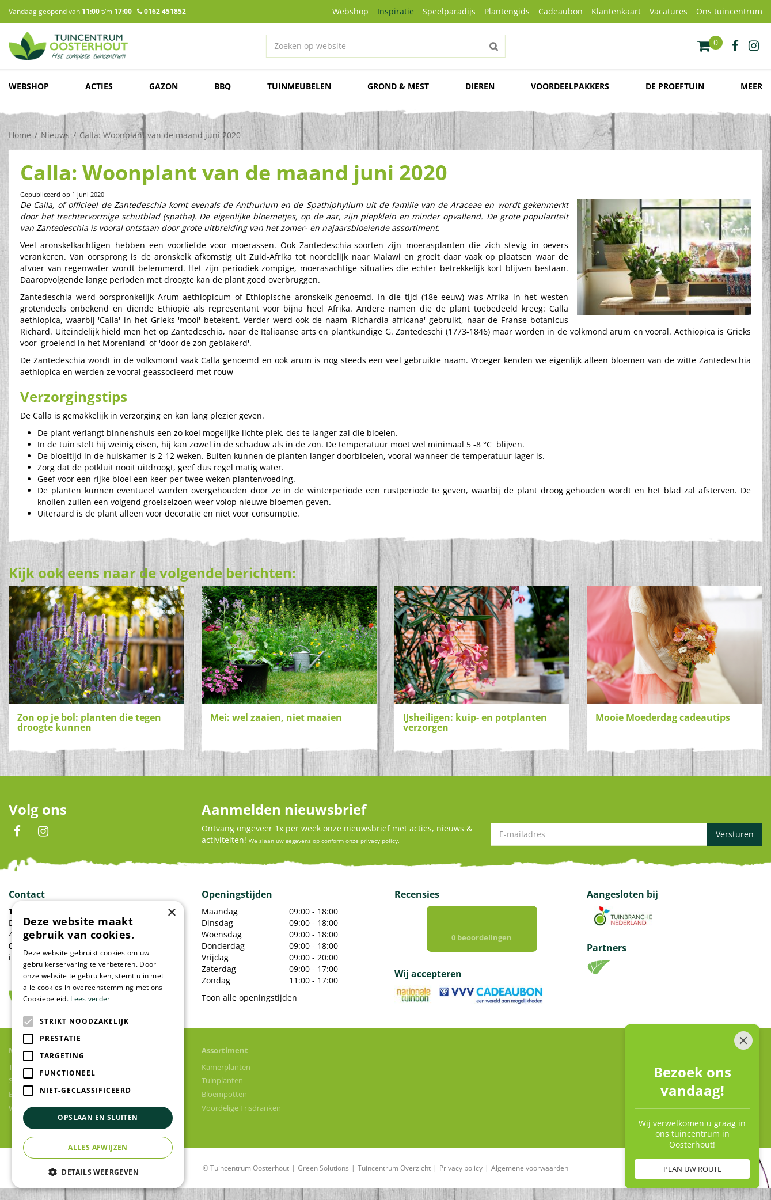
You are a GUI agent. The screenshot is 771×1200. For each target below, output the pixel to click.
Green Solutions (323, 1168)
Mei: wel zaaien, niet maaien (276, 717)
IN (43, 831)
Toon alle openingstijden (249, 997)
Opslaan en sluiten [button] (98, 1117)
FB (17, 831)
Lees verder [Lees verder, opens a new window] (90, 999)
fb (735, 46)
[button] (98, 1171)
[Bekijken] (710, 46)
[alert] (98, 1044)
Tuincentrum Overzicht (394, 1168)
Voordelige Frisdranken (241, 1108)
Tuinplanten (222, 1080)
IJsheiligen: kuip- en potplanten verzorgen (475, 722)
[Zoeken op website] (385, 46)
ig (753, 46)
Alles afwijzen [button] (98, 1147)
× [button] (171, 913)
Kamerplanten (226, 1067)
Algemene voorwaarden (529, 1168)
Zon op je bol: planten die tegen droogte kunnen (89, 722)
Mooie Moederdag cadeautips (662, 717)
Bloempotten (224, 1094)
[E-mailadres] (626, 834)
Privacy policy (461, 1168)
